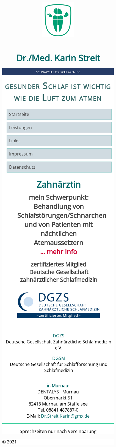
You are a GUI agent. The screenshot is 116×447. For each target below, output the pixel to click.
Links (14, 141)
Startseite (19, 114)
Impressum (21, 154)
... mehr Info (58, 251)
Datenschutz (22, 167)
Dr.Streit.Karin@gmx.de (65, 416)
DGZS (58, 336)
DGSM (58, 358)
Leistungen (20, 127)
